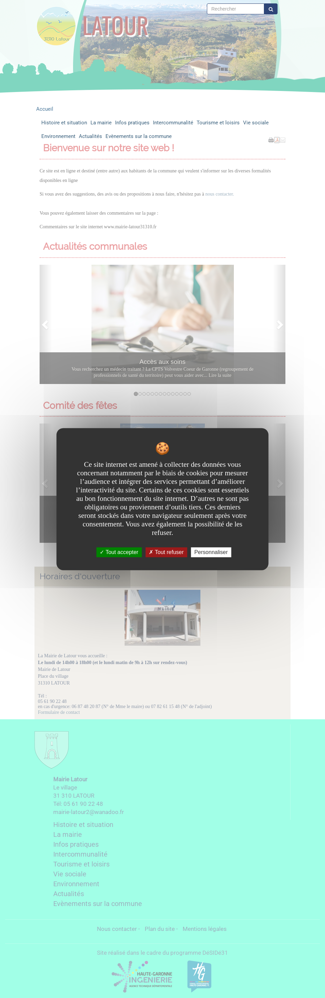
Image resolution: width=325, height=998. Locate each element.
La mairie (101, 123)
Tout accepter (119, 552)
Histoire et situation (64, 123)
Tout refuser (166, 552)
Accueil (44, 109)
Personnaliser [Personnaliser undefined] (211, 552)
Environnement (58, 136)
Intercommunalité (173, 123)
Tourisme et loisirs (218, 123)
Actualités (90, 136)
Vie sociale (256, 123)
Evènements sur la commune (138, 136)
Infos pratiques (132, 123)
